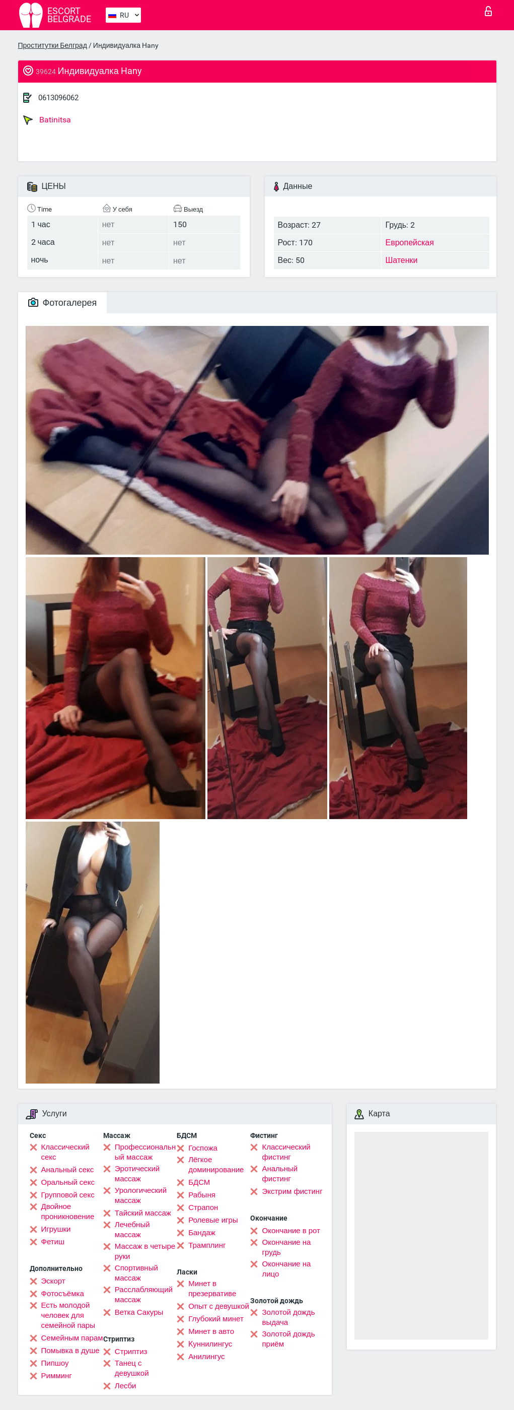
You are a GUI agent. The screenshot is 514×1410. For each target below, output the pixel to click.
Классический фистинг (286, 1152)
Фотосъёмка (62, 1293)
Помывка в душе (70, 1350)
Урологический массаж (141, 1195)
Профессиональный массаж (145, 1152)
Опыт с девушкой (218, 1306)
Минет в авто (211, 1331)
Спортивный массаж (136, 1273)
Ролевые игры (213, 1220)
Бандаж (201, 1232)
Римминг (56, 1375)
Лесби (125, 1385)
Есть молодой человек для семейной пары (68, 1315)
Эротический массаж (137, 1173)
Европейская (410, 242)
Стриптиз (131, 1351)
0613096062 (58, 97)
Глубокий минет (216, 1318)
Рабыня (201, 1194)
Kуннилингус (210, 1344)
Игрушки (56, 1229)
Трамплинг (207, 1245)
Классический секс (65, 1152)
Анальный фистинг (280, 1173)
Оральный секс (68, 1182)
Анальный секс (67, 1169)
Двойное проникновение (68, 1211)
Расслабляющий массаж (144, 1294)
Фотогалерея (62, 302)
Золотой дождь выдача (288, 1317)
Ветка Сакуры (139, 1312)
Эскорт (53, 1281)
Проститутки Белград (52, 45)
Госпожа (202, 1148)
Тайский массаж (143, 1213)
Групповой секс (68, 1194)
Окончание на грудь (286, 1247)
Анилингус (206, 1356)
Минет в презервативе (212, 1288)
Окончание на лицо (286, 1269)
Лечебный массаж (132, 1229)
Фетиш (53, 1241)
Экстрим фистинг (292, 1191)
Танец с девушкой (132, 1368)
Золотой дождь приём (288, 1339)
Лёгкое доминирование (216, 1164)
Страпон (203, 1207)
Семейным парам (72, 1337)
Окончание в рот (291, 1230)
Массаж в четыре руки (145, 1251)
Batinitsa (47, 120)
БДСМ (199, 1182)
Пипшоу (55, 1363)
